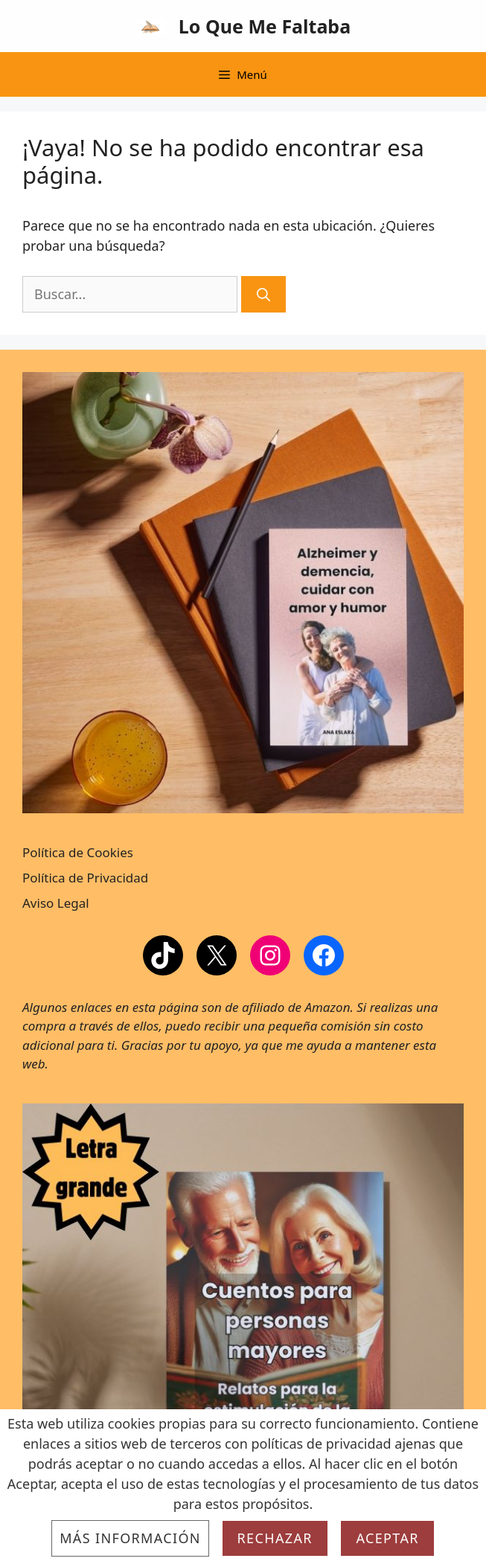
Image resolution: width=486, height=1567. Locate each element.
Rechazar (275, 1538)
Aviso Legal (55, 902)
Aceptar (387, 1538)
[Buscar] (263, 294)
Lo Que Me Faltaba (265, 26)
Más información (130, 1538)
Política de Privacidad (85, 877)
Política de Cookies (77, 852)
